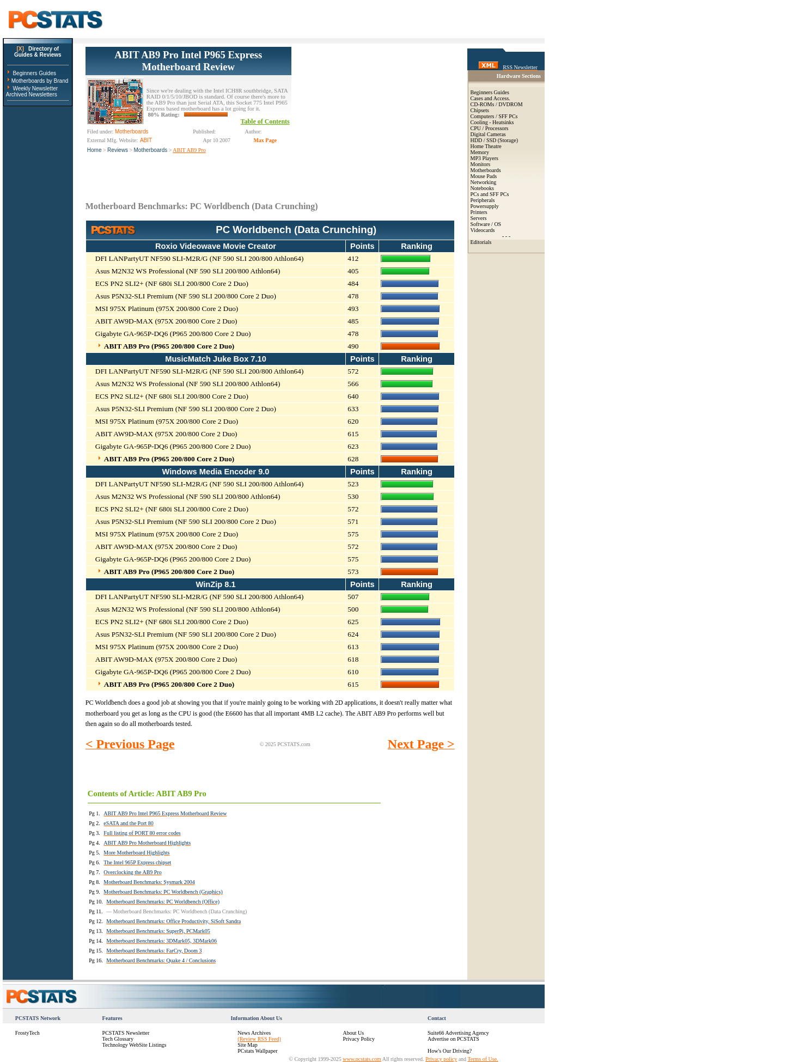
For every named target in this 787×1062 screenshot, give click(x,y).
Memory (480, 152)
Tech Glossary (117, 1039)
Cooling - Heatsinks (492, 122)
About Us (353, 1033)
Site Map (247, 1045)
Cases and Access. (490, 98)
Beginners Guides (34, 73)
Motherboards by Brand (40, 81)
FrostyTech (27, 1033)
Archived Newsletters (31, 94)
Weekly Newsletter (35, 88)
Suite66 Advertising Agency (458, 1033)
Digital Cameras (488, 134)
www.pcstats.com (362, 1059)
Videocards (483, 230)
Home (94, 150)
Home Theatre (486, 146)
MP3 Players (484, 158)
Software (480, 224)
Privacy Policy (359, 1039)
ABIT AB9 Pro (189, 150)
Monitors (481, 164)
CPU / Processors (490, 128)
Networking (484, 182)
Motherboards (151, 150)
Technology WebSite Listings (134, 1045)
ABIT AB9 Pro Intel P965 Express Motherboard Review (188, 60)
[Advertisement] (373, 115)
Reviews (117, 150)
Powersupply (485, 206)
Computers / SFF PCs (494, 116)
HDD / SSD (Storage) (494, 140)
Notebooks (482, 188)
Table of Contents (265, 121)
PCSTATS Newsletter (126, 1033)
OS (497, 224)
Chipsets (480, 110)
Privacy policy (441, 1059)
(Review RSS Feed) (258, 1039)
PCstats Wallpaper (257, 1051)
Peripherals (483, 200)
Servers (479, 218)
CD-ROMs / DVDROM (497, 104)
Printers (479, 212)
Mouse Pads (484, 176)
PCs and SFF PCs (490, 194)
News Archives (254, 1033)
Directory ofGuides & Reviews (38, 52)
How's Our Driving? (450, 1051)
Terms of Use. (482, 1059)
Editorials (481, 242)
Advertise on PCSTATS (453, 1039)
